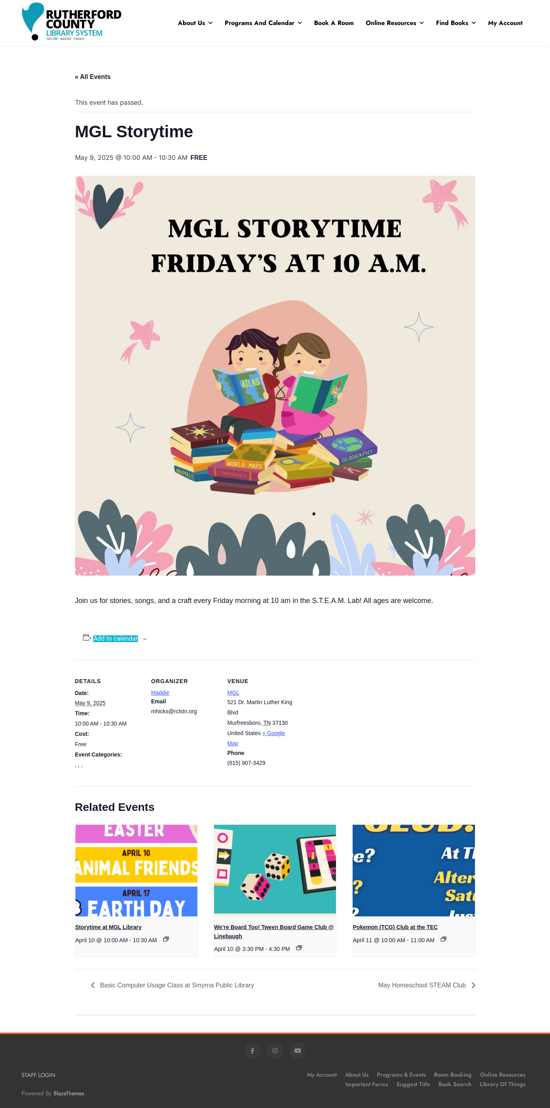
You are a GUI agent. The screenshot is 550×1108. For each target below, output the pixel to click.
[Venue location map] (346, 714)
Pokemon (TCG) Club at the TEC (395, 927)
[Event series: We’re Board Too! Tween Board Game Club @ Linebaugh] (299, 947)
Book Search (454, 1084)
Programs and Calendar (259, 22)
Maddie (160, 692)
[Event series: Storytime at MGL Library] (166, 939)
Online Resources (391, 22)
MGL (233, 692)
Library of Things (502, 1084)
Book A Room (334, 22)
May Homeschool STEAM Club (423, 985)
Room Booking (453, 1075)
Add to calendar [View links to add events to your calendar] (115, 638)
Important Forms (366, 1084)
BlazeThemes (69, 1093)
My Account (505, 22)
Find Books (452, 22)
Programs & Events (401, 1075)
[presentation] (136, 870)
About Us (191, 22)
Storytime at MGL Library (108, 927)
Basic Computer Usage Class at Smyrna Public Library (176, 985)
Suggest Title (413, 1084)
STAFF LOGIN (38, 1075)
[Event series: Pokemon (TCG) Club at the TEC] (443, 939)
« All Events (93, 76)
